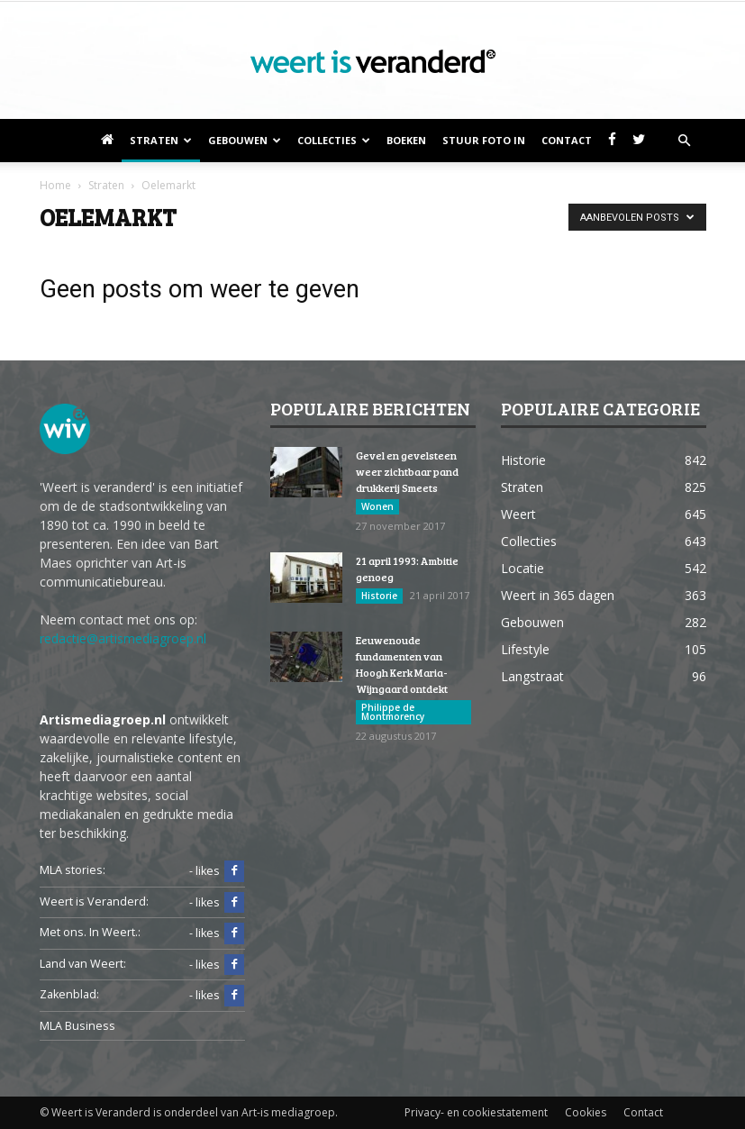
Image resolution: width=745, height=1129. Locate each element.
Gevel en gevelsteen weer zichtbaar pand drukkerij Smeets (407, 471)
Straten (161, 140)
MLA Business (77, 1025)
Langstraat (532, 676)
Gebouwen (244, 140)
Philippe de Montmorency (392, 712)
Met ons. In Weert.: (90, 932)
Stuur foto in (483, 140)
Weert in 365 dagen (557, 595)
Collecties (333, 140)
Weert (518, 514)
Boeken (406, 140)
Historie (379, 595)
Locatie (522, 568)
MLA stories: (72, 870)
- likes (216, 871)
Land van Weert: (83, 963)
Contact (566, 140)
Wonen (377, 506)
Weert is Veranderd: (94, 901)
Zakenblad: (69, 994)
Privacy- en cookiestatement (476, 1112)
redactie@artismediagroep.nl (123, 638)
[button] (684, 140)
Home (55, 185)
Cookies (585, 1112)
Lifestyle (525, 649)
